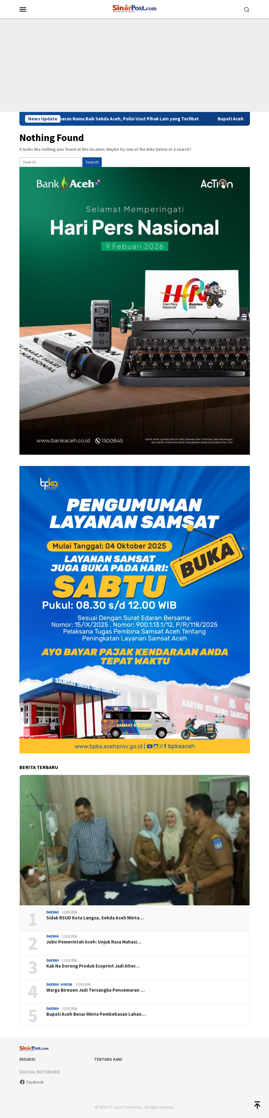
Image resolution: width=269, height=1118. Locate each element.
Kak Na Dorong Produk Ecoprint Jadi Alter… (93, 966)
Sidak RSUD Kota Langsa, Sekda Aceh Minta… (95, 918)
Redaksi (27, 1059)
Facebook (31, 1082)
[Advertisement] (134, 65)
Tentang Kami (108, 1059)
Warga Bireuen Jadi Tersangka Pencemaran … (95, 990)
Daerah (52, 912)
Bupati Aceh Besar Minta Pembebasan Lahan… (96, 1014)
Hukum (66, 984)
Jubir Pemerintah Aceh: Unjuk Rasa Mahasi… (93, 942)
